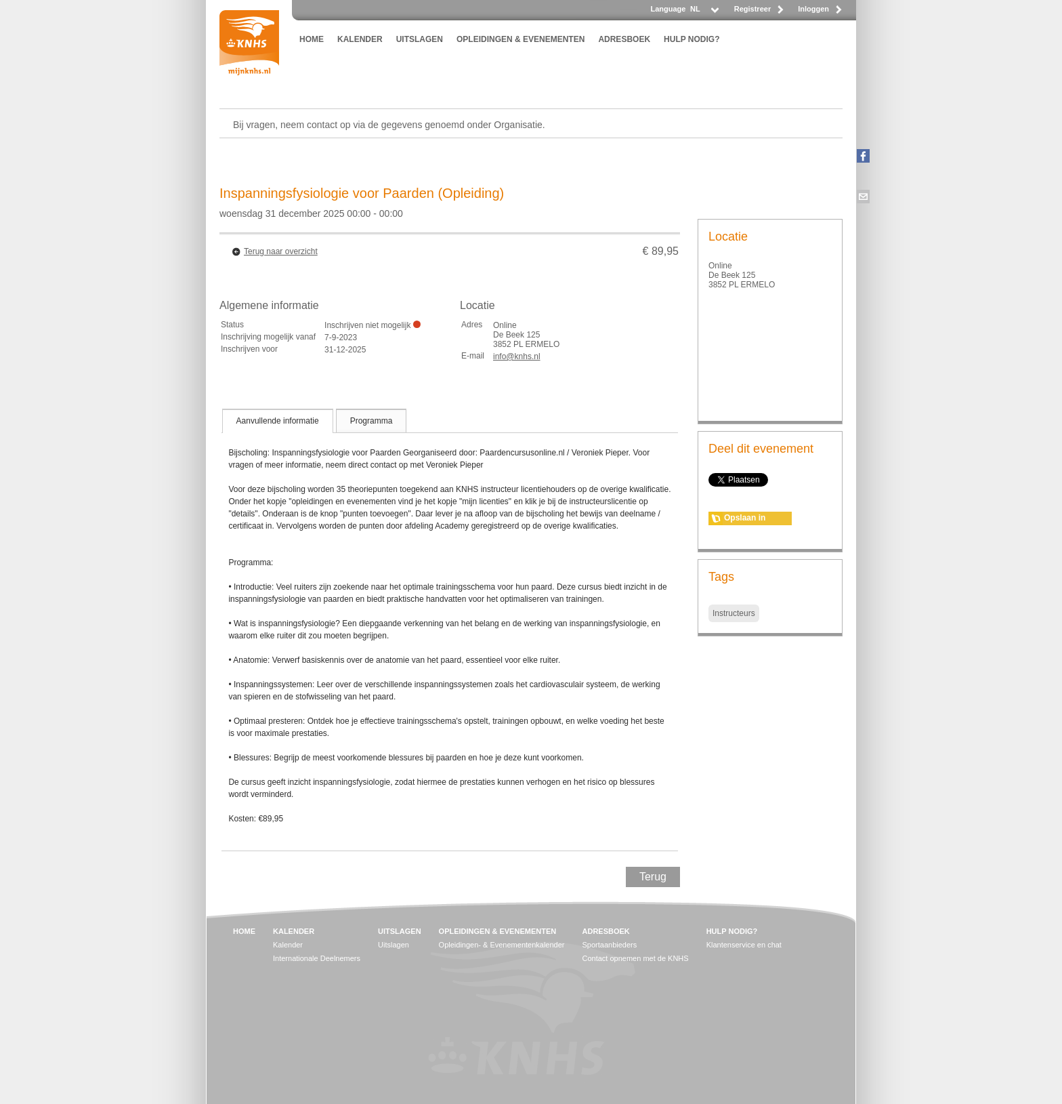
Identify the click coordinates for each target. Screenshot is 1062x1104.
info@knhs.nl (516, 356)
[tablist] (449, 629)
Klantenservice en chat (744, 945)
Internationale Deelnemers (316, 958)
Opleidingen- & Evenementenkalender (502, 945)
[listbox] (703, 12)
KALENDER (360, 39)
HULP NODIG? (691, 39)
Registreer (752, 9)
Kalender (288, 945)
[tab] (277, 421)
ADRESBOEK (624, 39)
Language (667, 9)
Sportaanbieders (609, 945)
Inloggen (813, 9)
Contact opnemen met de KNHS (635, 958)
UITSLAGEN (419, 39)
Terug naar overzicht (281, 251)
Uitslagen (393, 945)
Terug (652, 876)
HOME (311, 39)
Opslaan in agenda (744, 519)
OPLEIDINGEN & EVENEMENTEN (520, 39)
